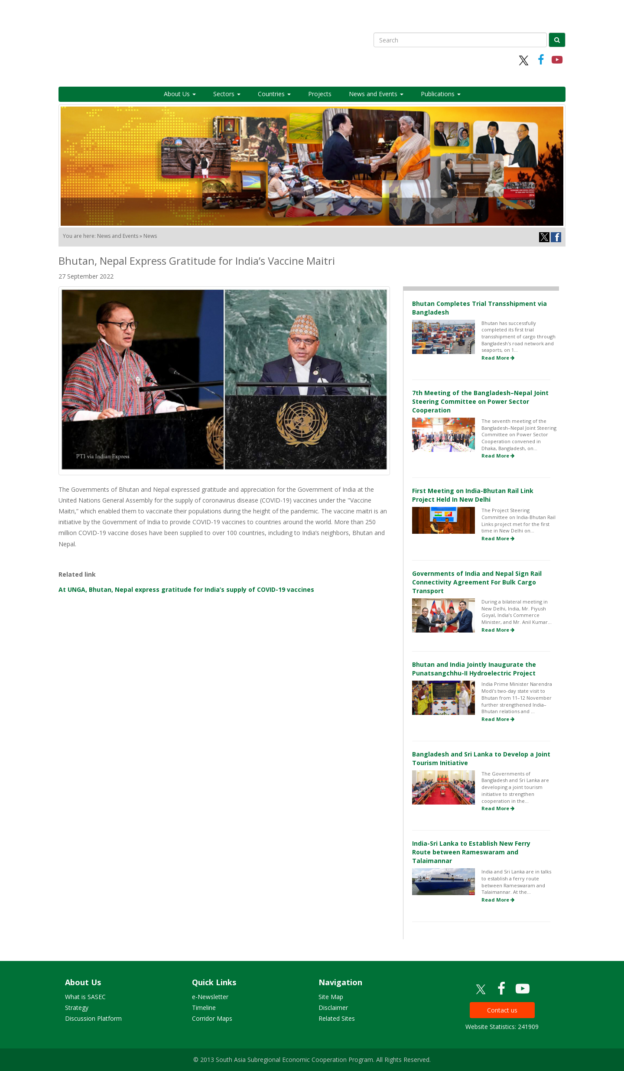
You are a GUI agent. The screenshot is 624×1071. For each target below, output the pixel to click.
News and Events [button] (376, 94)
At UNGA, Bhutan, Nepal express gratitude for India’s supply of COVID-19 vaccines (186, 589)
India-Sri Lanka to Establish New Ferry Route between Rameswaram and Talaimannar (471, 852)
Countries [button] (274, 94)
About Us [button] (180, 94)
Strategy (76, 1007)
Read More (497, 357)
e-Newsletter (210, 997)
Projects (320, 94)
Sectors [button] (226, 94)
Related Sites (336, 1018)
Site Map (330, 997)
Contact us (502, 1010)
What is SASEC (85, 997)
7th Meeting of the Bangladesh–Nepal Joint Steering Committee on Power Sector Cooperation (480, 401)
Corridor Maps (212, 1018)
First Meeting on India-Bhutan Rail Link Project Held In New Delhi (472, 495)
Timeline (204, 1007)
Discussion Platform (93, 1018)
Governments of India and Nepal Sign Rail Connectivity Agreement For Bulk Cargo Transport (477, 582)
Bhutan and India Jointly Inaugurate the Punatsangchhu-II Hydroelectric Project (474, 668)
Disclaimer (333, 1007)
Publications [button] (441, 94)
